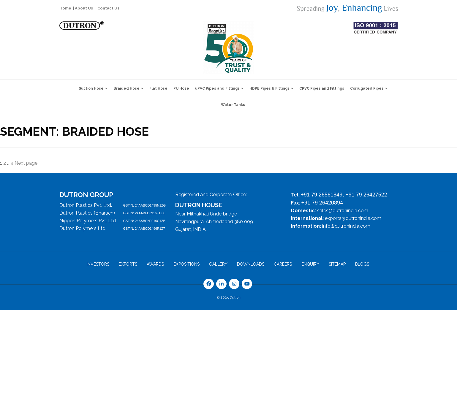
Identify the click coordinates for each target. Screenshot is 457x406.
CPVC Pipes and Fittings (321, 88)
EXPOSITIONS (186, 264)
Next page (26, 163)
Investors (98, 264)
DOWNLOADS (250, 264)
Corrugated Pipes (367, 88)
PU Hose (181, 88)
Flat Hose (158, 88)
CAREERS (283, 264)
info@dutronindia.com (346, 226)
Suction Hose (91, 88)
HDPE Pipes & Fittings (269, 88)
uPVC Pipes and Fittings (217, 88)
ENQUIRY (310, 264)
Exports (128, 264)
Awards (155, 264)
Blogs (362, 264)
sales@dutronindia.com (342, 210)
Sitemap (337, 264)
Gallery (218, 264)
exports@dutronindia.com (353, 218)
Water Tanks (233, 105)
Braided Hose (126, 88)
